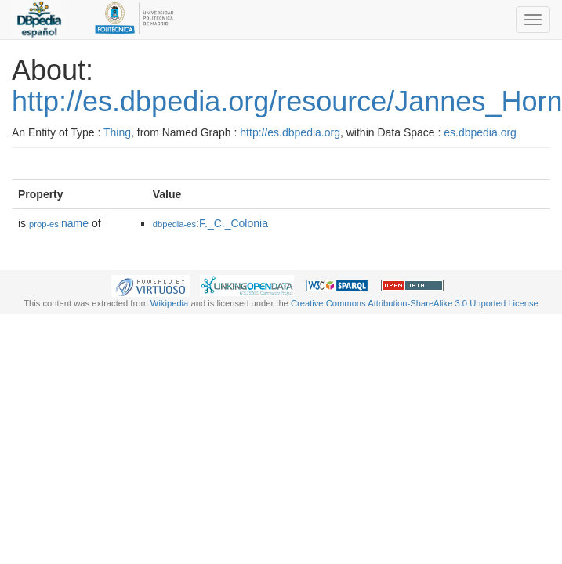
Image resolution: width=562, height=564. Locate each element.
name (59, 223)
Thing (117, 132)
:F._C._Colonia (210, 223)
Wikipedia (169, 303)
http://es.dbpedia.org (290, 132)
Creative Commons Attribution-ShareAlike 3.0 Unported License (414, 303)
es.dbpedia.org (480, 132)
